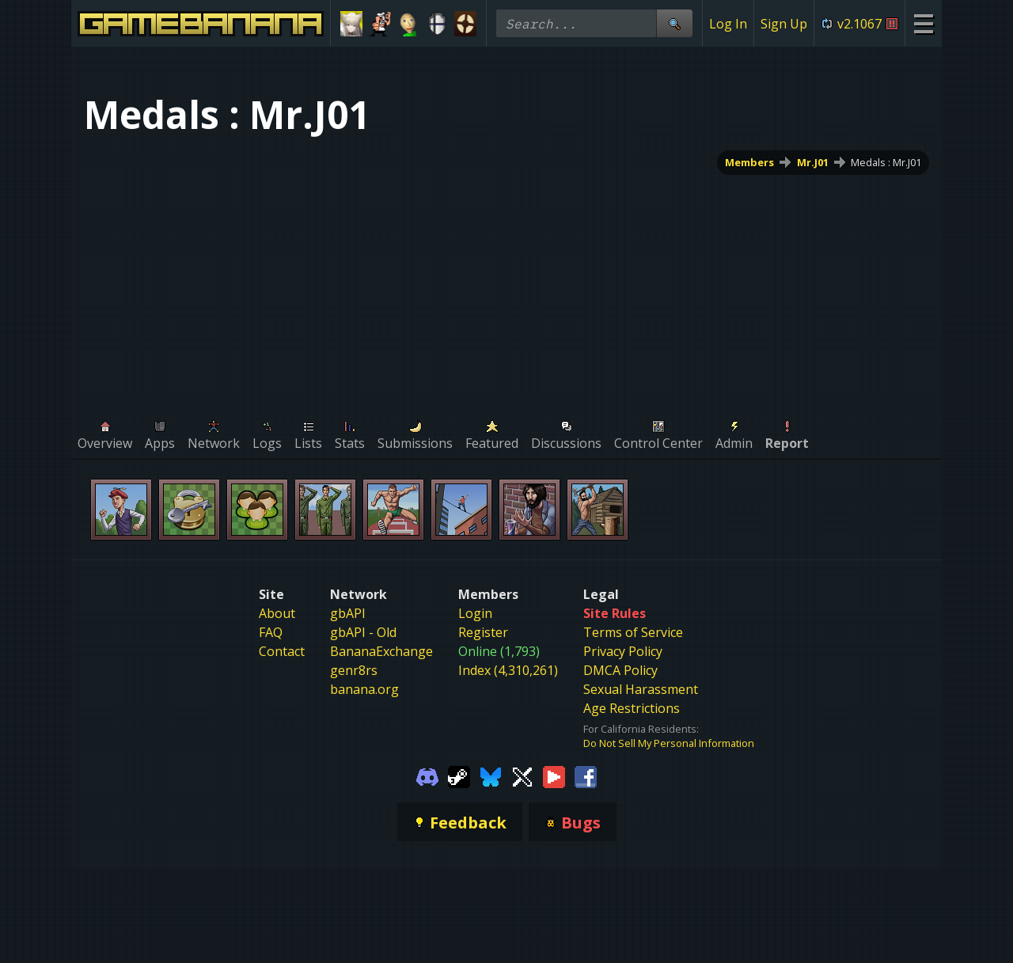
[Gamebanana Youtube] (554, 775)
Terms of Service (633, 632)
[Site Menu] (923, 23)
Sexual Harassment (640, 689)
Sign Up (784, 23)
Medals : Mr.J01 (886, 162)
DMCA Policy (620, 670)
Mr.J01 (813, 162)
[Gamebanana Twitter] (522, 775)
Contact (282, 651)
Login (475, 613)
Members (749, 162)
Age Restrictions (631, 708)
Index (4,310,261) (508, 670)
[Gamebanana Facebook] (585, 775)
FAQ (271, 632)
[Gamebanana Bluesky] (490, 775)
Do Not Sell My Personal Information (668, 743)
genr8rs (354, 670)
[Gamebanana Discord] (427, 775)
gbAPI (348, 613)
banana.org (364, 689)
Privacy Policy (622, 651)
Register (483, 632)
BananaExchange (381, 651)
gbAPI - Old (363, 632)
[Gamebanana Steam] (459, 775)
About (277, 613)
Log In (728, 23)
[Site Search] (674, 23)
